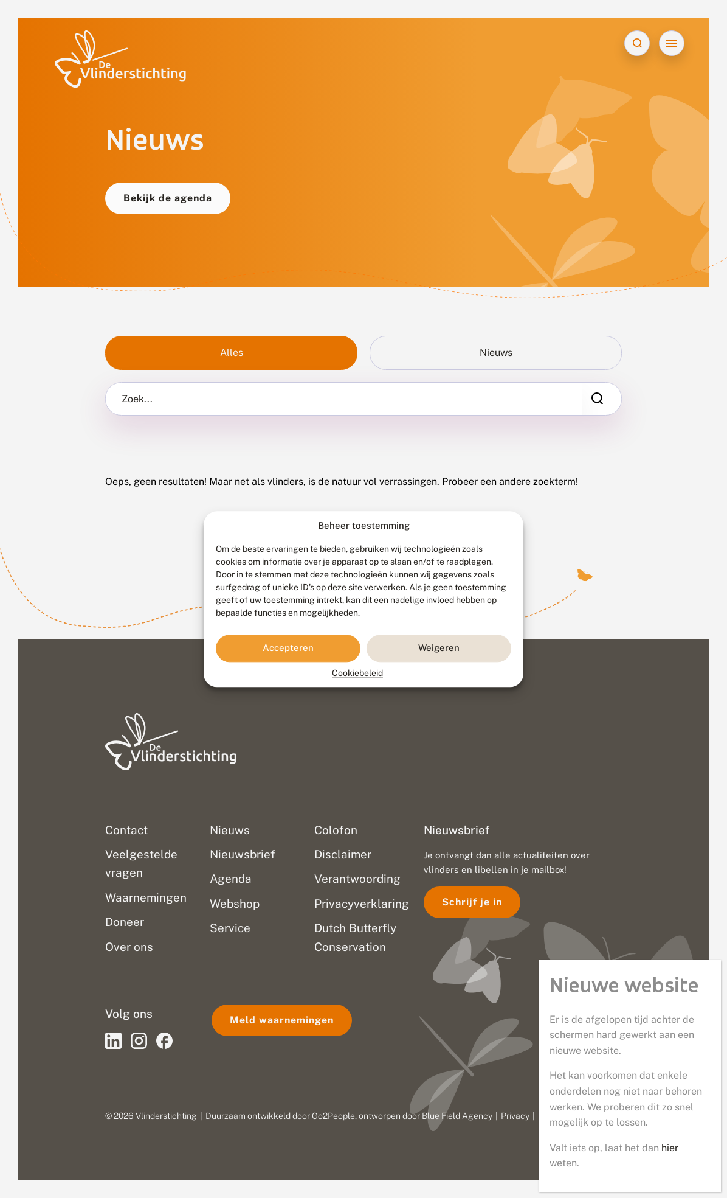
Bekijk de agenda (167, 198)
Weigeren (439, 648)
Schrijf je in (472, 902)
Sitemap (604, 1116)
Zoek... (137, 399)
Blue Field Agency (457, 1116)
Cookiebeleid (357, 673)
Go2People (333, 1116)
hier (669, 388)
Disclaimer (558, 1116)
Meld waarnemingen (282, 1020)
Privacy (515, 1116)
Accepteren (288, 648)
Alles (231, 352)
